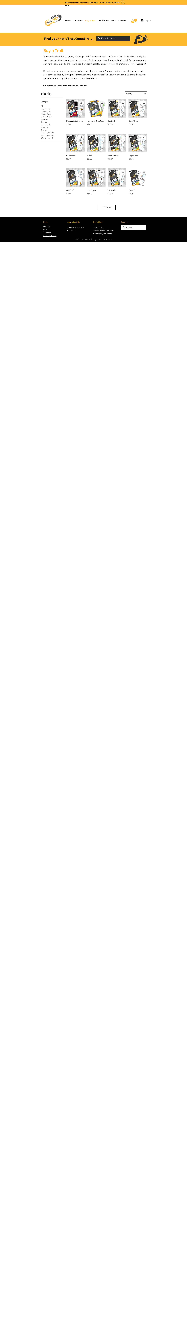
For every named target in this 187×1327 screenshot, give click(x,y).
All (42, 106)
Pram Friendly (46, 124)
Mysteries (44, 119)
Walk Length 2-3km (47, 132)
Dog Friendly (45, 109)
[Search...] (133, 227)
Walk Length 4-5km (47, 138)
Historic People (46, 116)
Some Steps (45, 127)
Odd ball (44, 122)
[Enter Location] (113, 38)
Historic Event (46, 114)
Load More (107, 207)
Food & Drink (45, 111)
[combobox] (136, 93)
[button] (134, 21)
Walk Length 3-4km (47, 135)
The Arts (44, 130)
